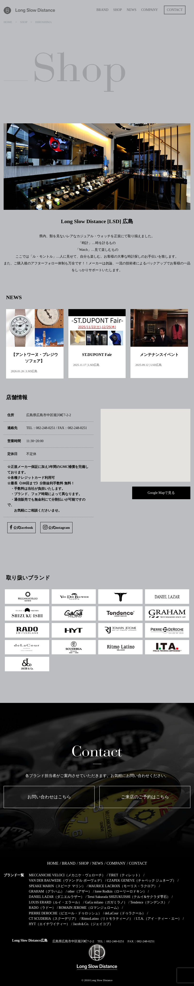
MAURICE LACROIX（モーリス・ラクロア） (123, 886)
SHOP (84, 863)
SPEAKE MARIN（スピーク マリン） (57, 886)
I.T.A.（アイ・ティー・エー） (158, 918)
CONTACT (138, 863)
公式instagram (56, 527)
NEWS (97, 863)
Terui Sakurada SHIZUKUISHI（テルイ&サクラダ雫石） (128, 897)
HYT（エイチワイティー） (49, 924)
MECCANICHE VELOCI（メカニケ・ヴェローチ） (67, 875)
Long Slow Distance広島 (30, 940)
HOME (52, 863)
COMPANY (116, 863)
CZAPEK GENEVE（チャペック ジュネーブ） (141, 880)
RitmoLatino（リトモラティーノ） (107, 918)
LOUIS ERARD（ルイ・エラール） (55, 902)
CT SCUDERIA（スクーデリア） (53, 918)
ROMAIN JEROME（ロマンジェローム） (90, 907)
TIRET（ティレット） (125, 875)
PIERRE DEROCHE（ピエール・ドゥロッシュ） (65, 913)
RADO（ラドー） (42, 907)
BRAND (68, 863)
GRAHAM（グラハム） (46, 891)
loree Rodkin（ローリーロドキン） (120, 891)
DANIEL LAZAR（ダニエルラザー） (56, 897)
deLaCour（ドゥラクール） (125, 913)
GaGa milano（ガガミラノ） (106, 902)
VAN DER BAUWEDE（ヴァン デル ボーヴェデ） (66, 880)
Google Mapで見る (161, 493)
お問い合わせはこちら (49, 796)
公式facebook (21, 527)
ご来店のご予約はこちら (145, 796)
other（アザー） (80, 891)
